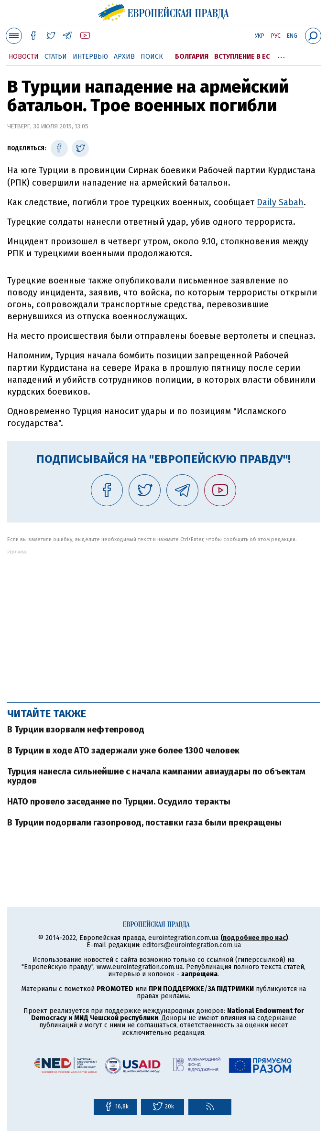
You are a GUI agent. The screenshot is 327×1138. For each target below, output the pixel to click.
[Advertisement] (163, 621)
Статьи (55, 56)
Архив (124, 56)
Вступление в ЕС (242, 56)
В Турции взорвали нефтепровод (75, 729)
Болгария (191, 56)
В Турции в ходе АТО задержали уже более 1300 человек (123, 750)
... (281, 55)
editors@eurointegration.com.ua (191, 945)
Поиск (152, 56)
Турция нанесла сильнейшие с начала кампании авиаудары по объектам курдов (156, 776)
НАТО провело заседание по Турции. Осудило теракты (118, 801)
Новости (24, 56)
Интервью (90, 56)
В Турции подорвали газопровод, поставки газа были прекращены (144, 822)
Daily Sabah (280, 202)
